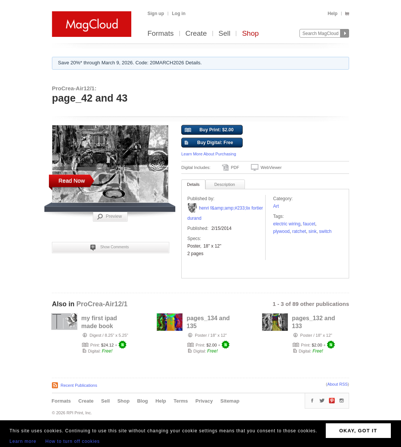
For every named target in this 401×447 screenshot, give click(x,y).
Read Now (71, 180)
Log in (178, 13)
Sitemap (230, 401)
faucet (309, 224)
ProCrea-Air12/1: (74, 88)
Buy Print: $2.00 (209, 130)
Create (196, 33)
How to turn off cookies (73, 441)
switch (325, 231)
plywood (281, 231)
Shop (250, 33)
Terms (180, 401)
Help (332, 13)
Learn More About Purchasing (208, 154)
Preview (109, 217)
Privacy (204, 401)
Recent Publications (79, 385)
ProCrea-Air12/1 (102, 304)
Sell (225, 33)
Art (276, 206)
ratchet (299, 231)
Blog (142, 401)
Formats (160, 33)
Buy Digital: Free (209, 143)
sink (312, 231)
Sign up (155, 13)
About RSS (337, 384)
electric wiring (287, 224)
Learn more (22, 441)
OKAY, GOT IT (358, 430)
